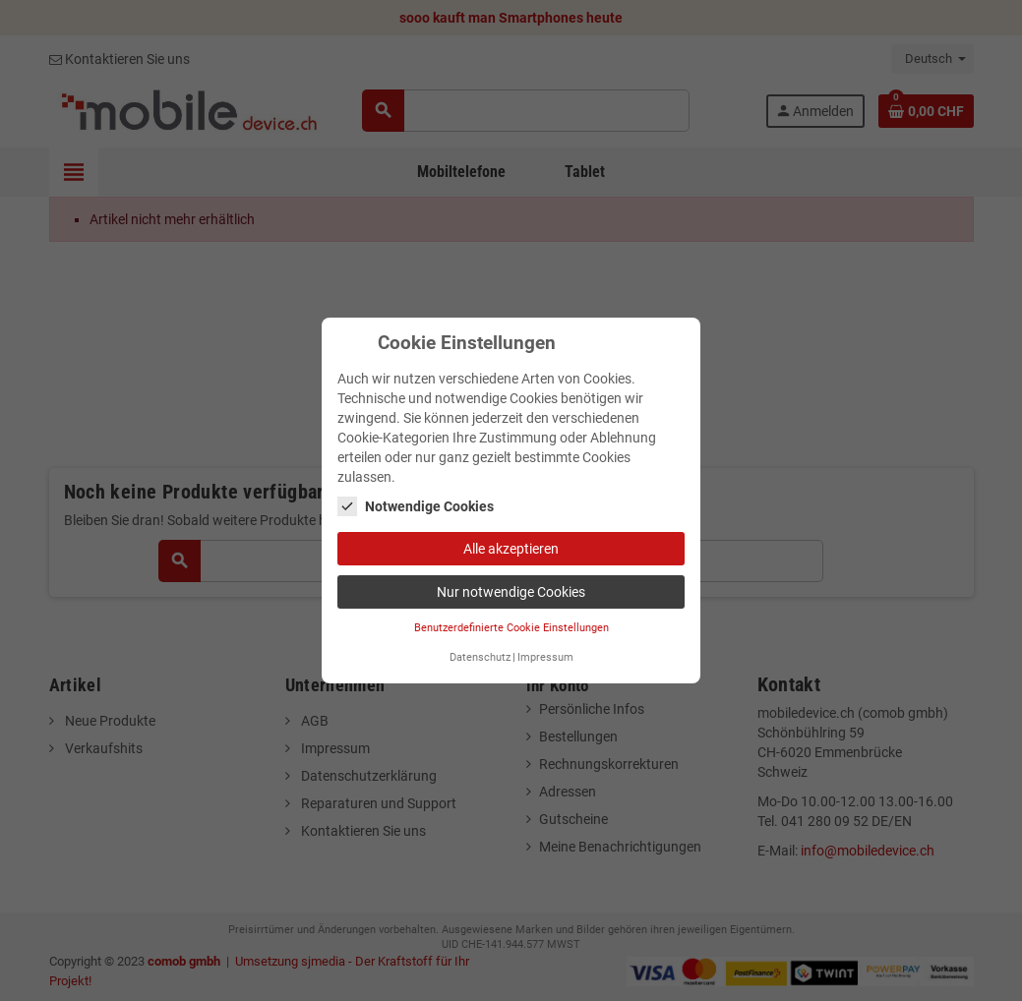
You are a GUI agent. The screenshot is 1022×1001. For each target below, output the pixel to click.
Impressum (545, 657)
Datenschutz (480, 657)
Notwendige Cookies (415, 506)
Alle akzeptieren (511, 549)
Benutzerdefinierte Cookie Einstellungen (511, 627)
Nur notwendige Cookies (511, 592)
